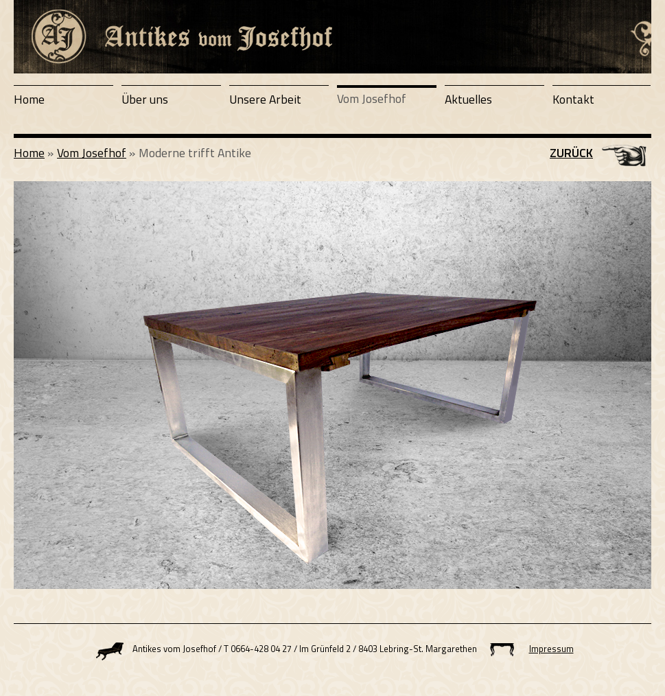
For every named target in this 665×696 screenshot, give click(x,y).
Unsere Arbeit (265, 99)
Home (29, 99)
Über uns (144, 99)
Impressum (551, 649)
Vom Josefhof (371, 98)
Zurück (571, 152)
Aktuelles (468, 99)
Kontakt (573, 99)
